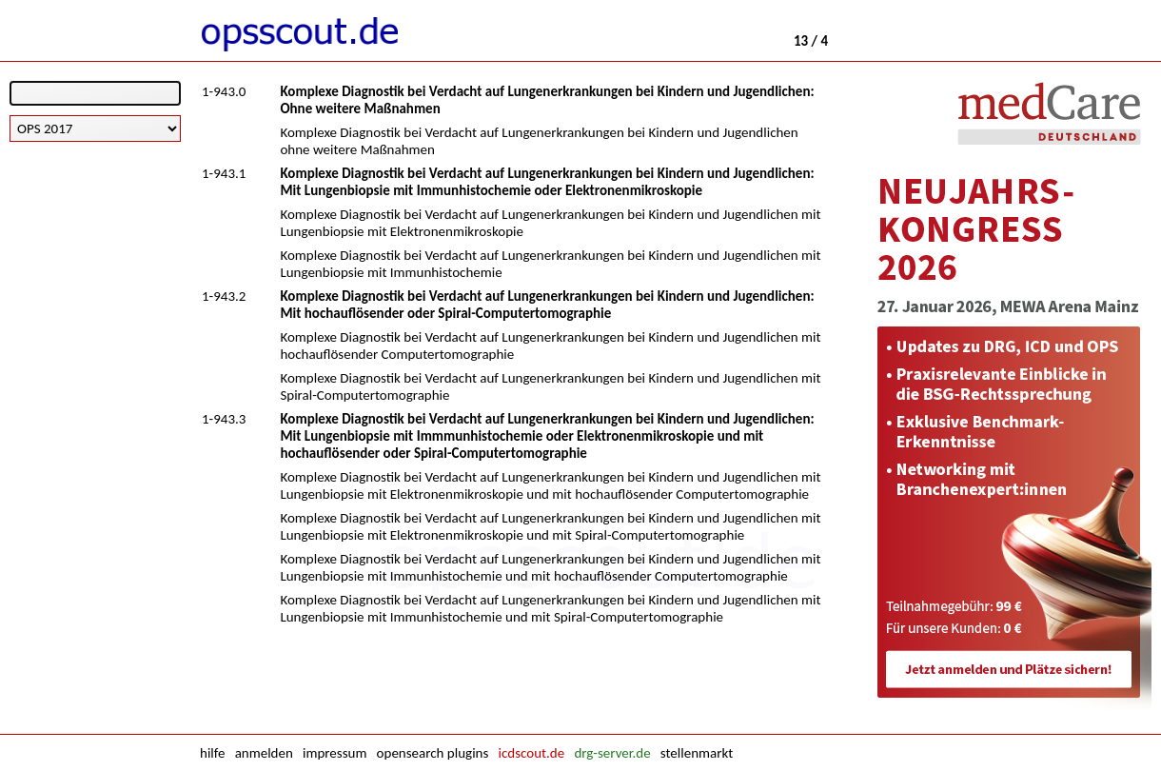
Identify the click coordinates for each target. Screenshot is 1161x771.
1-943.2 (224, 296)
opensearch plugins (433, 752)
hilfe (212, 752)
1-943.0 (224, 91)
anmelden (264, 752)
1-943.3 (224, 418)
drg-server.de (612, 752)
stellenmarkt (696, 752)
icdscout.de (532, 752)
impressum (334, 752)
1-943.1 (224, 173)
